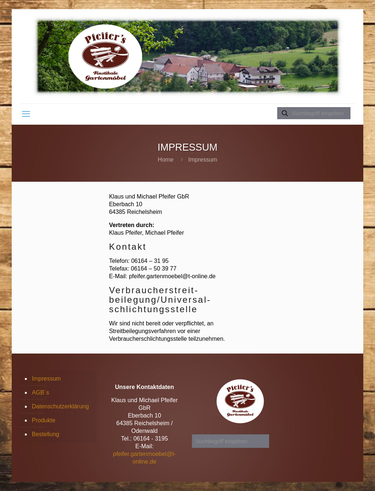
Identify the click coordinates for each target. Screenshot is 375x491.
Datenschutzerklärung (60, 406)
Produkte (43, 420)
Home (166, 159)
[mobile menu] (26, 114)
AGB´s (40, 392)
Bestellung (45, 434)
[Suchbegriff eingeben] (313, 113)
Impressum (46, 378)
